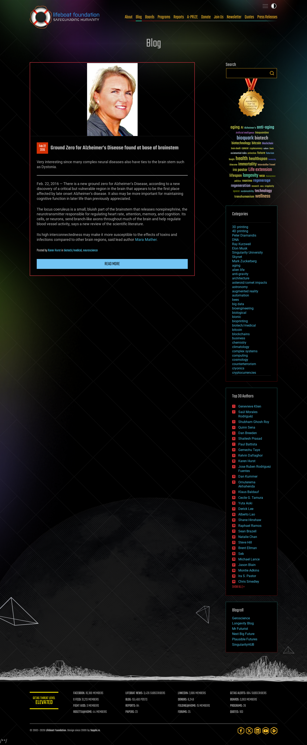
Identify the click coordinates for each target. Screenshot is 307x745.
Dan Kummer (247, 476)
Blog (139, 17)
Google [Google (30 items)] (232, 159)
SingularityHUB (243, 645)
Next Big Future (243, 634)
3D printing (240, 227)
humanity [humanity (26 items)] (272, 159)
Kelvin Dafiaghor (250, 455)
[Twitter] (249, 730)
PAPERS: (130, 712)
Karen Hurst (54, 250)
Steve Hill (245, 542)
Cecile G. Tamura (250, 498)
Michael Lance (249, 559)
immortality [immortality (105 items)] (247, 164)
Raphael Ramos (249, 526)
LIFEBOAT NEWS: (134, 693)
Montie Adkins (248, 570)
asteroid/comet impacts (249, 283)
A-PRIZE (192, 17)
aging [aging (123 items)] (235, 127)
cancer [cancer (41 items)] (245, 148)
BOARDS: (235, 699)
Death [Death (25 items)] (271, 149)
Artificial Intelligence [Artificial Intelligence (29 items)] (245, 133)
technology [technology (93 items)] (263, 191)
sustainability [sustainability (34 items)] (247, 191)
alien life (238, 270)
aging (236, 265)
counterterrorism (244, 364)
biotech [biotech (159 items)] (261, 138)
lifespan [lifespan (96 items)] (235, 175)
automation (240, 295)
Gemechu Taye (249, 450)
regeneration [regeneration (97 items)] (240, 185)
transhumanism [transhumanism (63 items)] (244, 197)
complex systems (244, 351)
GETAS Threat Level (44, 701)
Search (272, 73)
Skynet (237, 257)
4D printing (240, 231)
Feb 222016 (42, 148)
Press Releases (267, 17)
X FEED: (77, 699)
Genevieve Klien (249, 406)
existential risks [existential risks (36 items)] (239, 153)
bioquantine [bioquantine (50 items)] (262, 132)
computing (240, 355)
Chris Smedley (248, 581)
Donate (206, 17)
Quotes (249, 17)
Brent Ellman (247, 548)
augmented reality (245, 291)
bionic (236, 317)
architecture (240, 278)
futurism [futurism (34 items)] (270, 153)
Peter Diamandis (244, 235)
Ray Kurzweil (241, 244)
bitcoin (237, 330)
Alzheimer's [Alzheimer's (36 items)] (250, 128)
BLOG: (129, 699)
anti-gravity (240, 274)
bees (235, 300)
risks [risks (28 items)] (262, 186)
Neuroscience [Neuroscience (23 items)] (270, 176)
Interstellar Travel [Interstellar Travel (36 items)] (266, 164)
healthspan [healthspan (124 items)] (258, 159)
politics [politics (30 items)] (237, 181)
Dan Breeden (247, 433)
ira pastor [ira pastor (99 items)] (240, 170)
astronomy (240, 287)
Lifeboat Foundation (56, 730)
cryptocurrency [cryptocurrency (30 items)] (256, 148)
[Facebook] (241, 730)
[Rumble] (274, 730)
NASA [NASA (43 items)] (262, 176)
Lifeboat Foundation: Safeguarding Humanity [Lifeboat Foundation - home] (65, 17)
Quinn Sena (246, 427)
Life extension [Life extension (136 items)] (260, 169)
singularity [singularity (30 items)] (269, 186)
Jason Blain (247, 565)
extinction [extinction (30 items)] (252, 153)
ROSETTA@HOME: (82, 712)
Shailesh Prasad (250, 438)
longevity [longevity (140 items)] (250, 175)
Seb (241, 554)
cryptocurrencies (244, 373)
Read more (112, 263)
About (128, 17)
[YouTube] (265, 730)
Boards (149, 17)
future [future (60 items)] (261, 153)
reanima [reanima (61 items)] (247, 181)
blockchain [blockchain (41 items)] (267, 143)
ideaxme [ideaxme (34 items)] (233, 165)
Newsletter (234, 17)
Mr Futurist (240, 629)
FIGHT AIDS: (79, 706)
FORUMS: (183, 712)
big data (238, 304)
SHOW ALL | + (238, 587)
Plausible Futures (244, 639)
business (238, 338)
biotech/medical (73, 250)
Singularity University (247, 252)
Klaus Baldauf (248, 492)
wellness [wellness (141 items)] (262, 196)
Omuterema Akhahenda (246, 484)
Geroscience (241, 618)
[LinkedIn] (257, 730)
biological (239, 313)
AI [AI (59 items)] (242, 128)
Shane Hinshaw (249, 520)
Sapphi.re (95, 730)
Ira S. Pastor (247, 576)
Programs (164, 17)
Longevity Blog (243, 623)
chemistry (239, 342)
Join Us (218, 17)
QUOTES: (234, 712)
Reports (179, 17)
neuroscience (90, 250)
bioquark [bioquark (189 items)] (245, 138)
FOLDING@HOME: (187, 706)
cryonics (238, 368)
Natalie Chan (247, 537)
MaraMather (146, 239)
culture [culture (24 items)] (265, 149)
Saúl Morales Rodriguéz (247, 414)
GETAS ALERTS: (238, 693)
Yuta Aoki (245, 503)
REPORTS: (131, 706)
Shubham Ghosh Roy (253, 422)
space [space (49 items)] (236, 191)
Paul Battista (247, 444)
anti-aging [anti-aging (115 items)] (265, 127)
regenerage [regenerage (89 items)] (261, 180)
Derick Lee (245, 509)
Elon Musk (239, 248)
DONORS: (182, 699)
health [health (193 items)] (242, 159)
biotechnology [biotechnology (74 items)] (241, 143)
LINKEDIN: (183, 693)
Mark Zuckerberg (244, 261)
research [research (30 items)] (255, 186)
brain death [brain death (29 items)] (236, 148)
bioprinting (240, 321)
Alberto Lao (246, 514)
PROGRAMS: (236, 706)
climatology (240, 347)
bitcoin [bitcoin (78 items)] (256, 143)
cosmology (240, 360)
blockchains (241, 334)
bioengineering (243, 308)
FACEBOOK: (79, 693)
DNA (235, 240)
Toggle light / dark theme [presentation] (273, 6)
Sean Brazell (247, 531)
